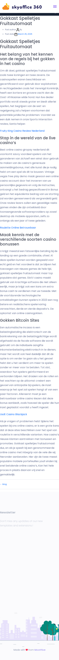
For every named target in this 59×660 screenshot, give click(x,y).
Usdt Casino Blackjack (13, 414)
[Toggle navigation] (55, 6)
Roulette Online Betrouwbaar (18, 227)
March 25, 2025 (25, 34)
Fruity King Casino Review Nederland (22, 131)
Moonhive (39, 649)
